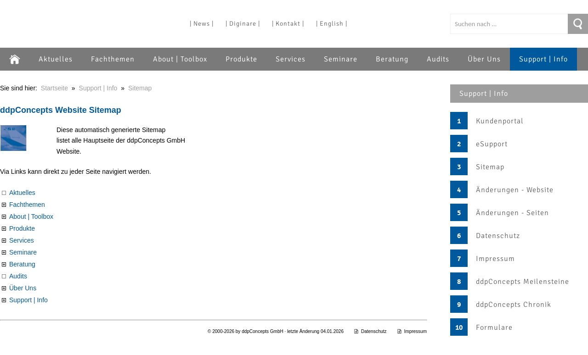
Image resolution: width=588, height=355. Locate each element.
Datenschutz (498, 235)
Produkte (241, 59)
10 (459, 327)
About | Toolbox (180, 59)
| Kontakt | (288, 24)
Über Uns (484, 59)
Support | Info (543, 59)
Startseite (54, 88)
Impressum (495, 258)
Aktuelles (56, 59)
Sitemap (490, 167)
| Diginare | (243, 24)
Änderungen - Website (515, 189)
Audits (438, 59)
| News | (202, 24)
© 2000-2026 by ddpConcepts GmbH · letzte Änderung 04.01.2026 (276, 331)
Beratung (392, 59)
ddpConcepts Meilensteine (522, 281)
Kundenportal (500, 121)
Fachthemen (113, 59)
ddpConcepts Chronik (513, 304)
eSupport (492, 144)
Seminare (340, 59)
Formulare (494, 327)
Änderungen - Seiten (512, 212)
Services (290, 59)
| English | (331, 24)
